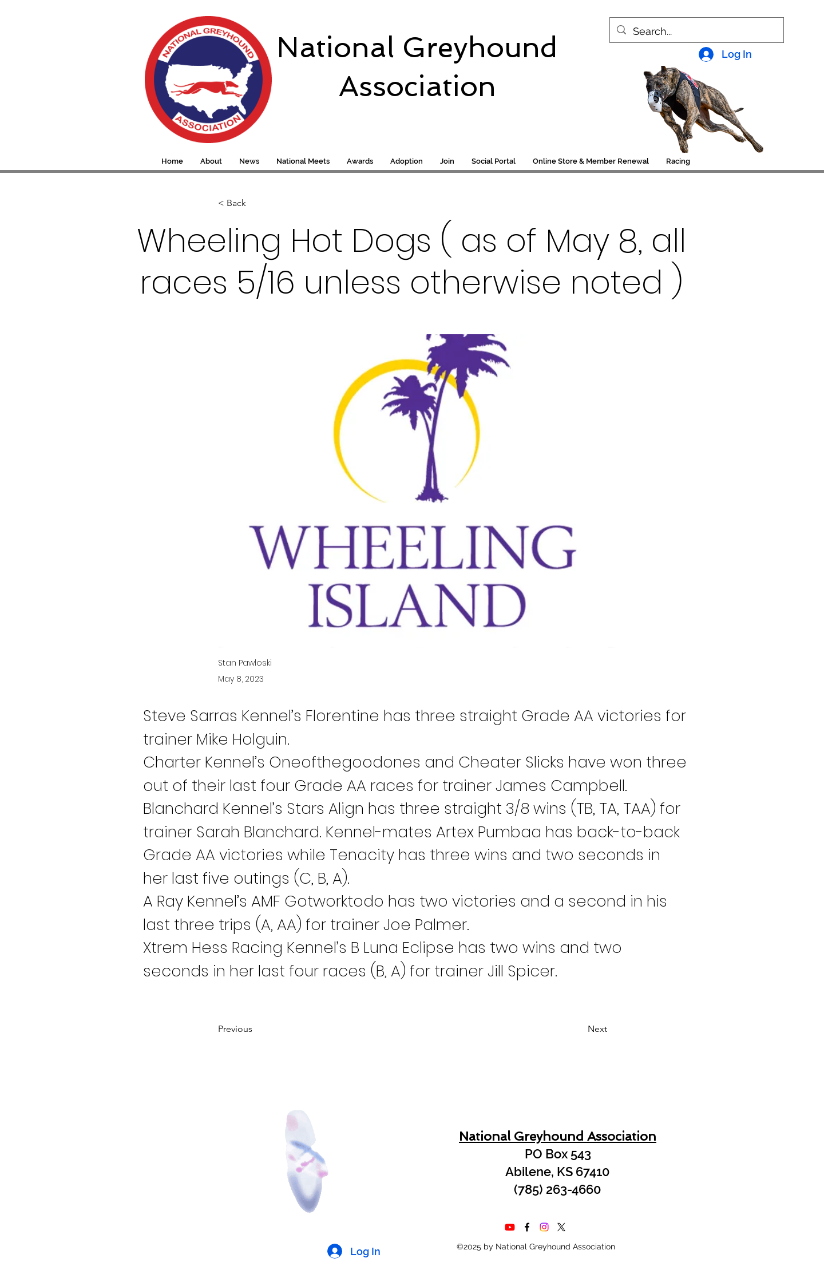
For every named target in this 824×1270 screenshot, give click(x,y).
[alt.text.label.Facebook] (527, 1227)
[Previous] (256, 1029)
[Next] (578, 1029)
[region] (200, 74)
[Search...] (696, 31)
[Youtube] (510, 1227)
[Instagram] (544, 1227)
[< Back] (256, 203)
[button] (678, 161)
